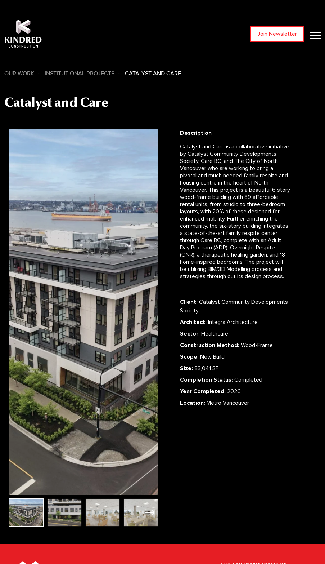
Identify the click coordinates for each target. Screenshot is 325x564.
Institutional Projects (79, 73)
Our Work (19, 73)
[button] (150, 512)
